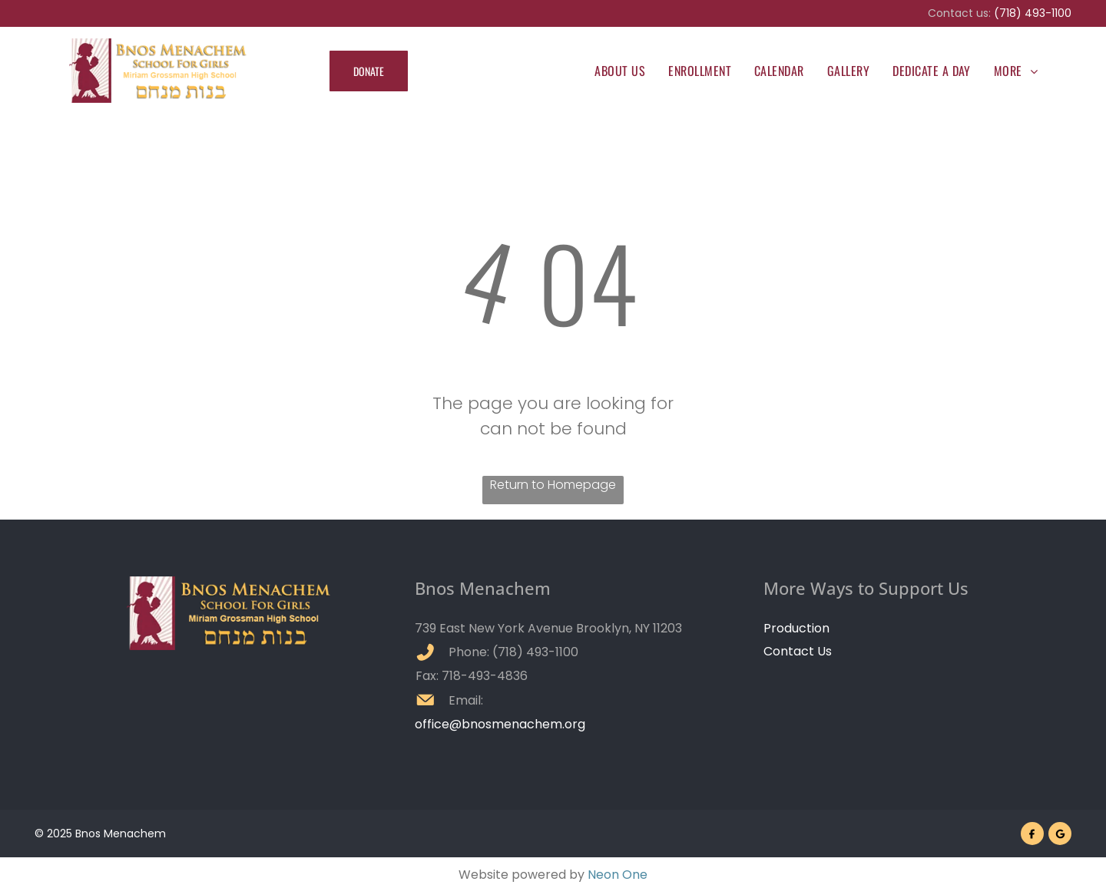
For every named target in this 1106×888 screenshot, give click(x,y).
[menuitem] (620, 70)
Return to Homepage (553, 485)
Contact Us (797, 651)
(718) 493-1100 (1032, 13)
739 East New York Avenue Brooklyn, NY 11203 (548, 628)
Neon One (617, 874)
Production (796, 628)
